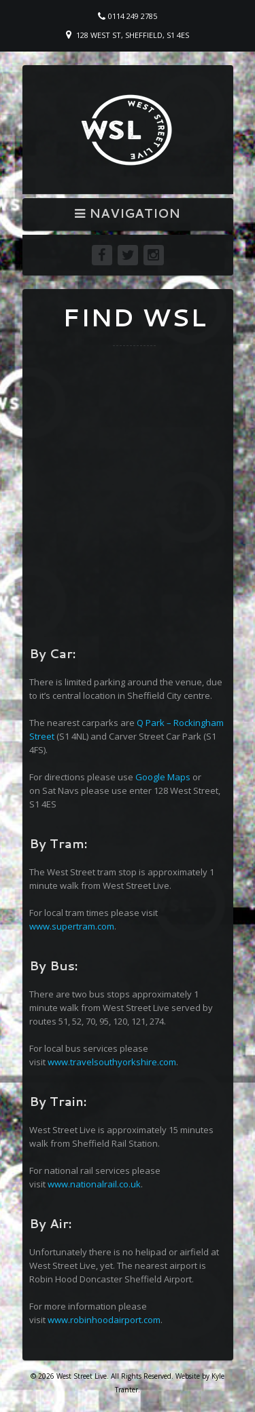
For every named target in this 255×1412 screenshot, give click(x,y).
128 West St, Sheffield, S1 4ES (132, 35)
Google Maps (162, 777)
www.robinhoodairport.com (104, 1320)
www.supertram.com (71, 926)
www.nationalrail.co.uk (94, 1184)
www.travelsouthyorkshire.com (112, 1062)
